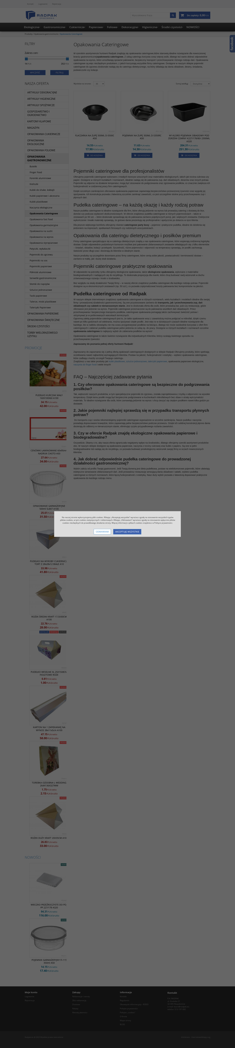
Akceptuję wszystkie (127, 531)
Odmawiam (102, 531)
